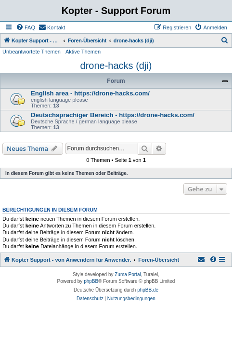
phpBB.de (147, 290)
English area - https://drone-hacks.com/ (90, 93)
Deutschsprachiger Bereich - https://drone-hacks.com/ (112, 115)
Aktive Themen (83, 51)
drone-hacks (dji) (116, 65)
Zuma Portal (128, 274)
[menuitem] (25, 27)
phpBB (91, 281)
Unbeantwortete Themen (31, 51)
